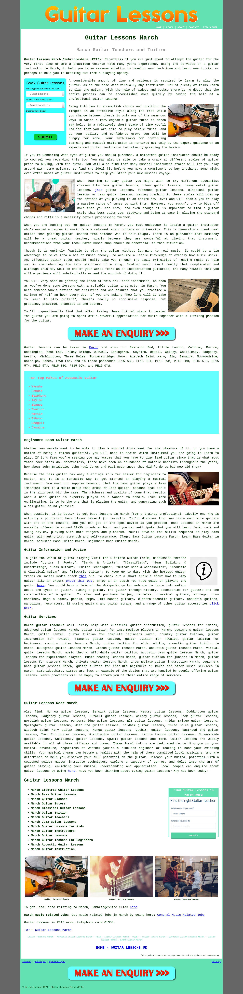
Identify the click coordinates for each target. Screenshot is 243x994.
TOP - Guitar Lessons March (48, 930)
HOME (159, 27)
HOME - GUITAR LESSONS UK (121, 948)
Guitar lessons (183, 739)
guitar (131, 120)
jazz (98, 190)
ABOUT (181, 27)
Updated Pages (57, 962)
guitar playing (37, 766)
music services (199, 666)
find (38, 711)
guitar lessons (37, 771)
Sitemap (26, 962)
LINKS (169, 27)
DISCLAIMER (210, 27)
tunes (151, 129)
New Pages (40, 962)
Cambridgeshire (49, 671)
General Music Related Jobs (181, 915)
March (93, 347)
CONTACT (194, 27)
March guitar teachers (44, 625)
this (82, 576)
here (40, 585)
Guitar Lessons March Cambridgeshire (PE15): (63, 59)
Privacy (216, 962)
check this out (79, 581)
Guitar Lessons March (51, 780)
